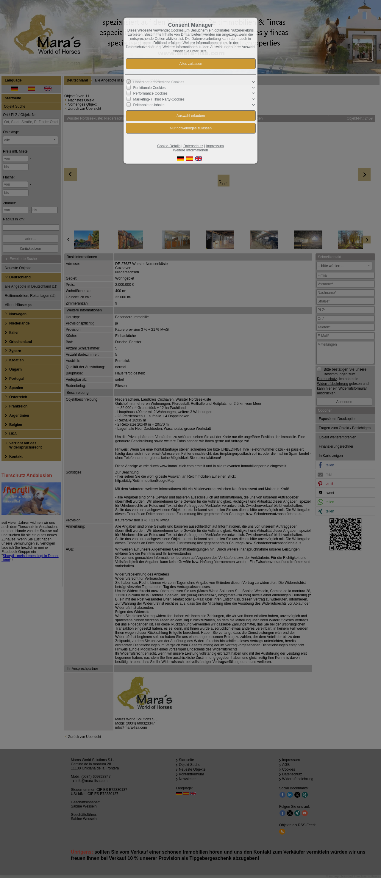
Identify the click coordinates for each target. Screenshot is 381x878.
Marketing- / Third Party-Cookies (159, 99)
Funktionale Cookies (149, 88)
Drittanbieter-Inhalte (149, 105)
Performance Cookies (150, 93)
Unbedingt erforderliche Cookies (158, 82)
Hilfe (203, 51)
